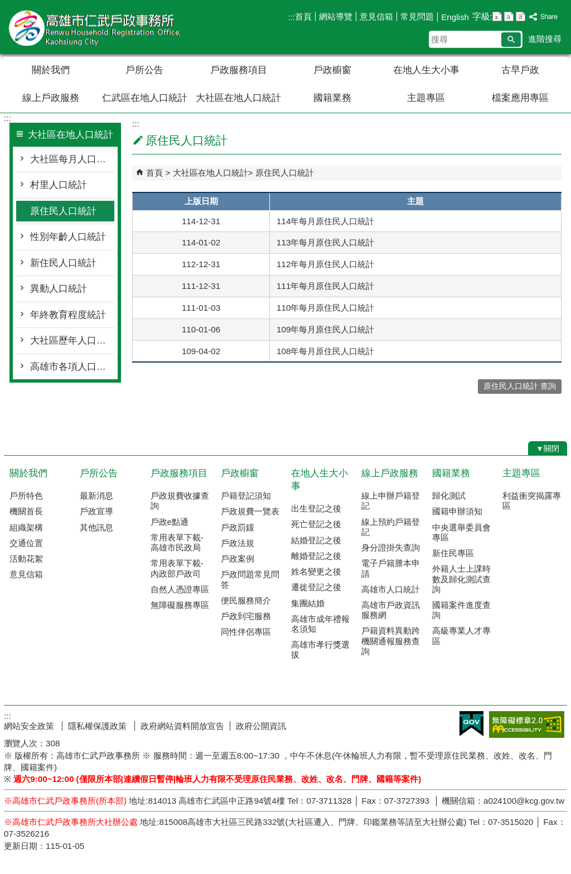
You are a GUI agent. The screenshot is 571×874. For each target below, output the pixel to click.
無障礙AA (526, 724)
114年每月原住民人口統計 (325, 221)
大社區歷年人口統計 (72, 340)
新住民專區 (453, 553)
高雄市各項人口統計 (72, 366)
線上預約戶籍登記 (390, 527)
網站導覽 (335, 16)
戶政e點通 (169, 522)
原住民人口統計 (63, 211)
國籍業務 (332, 98)
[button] (511, 39)
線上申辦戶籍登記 (390, 500)
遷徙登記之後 (316, 587)
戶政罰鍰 (237, 527)
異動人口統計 (58, 288)
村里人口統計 (58, 185)
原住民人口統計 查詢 (519, 386)
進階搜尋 (545, 39)
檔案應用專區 (520, 98)
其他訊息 (96, 527)
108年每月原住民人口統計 (325, 351)
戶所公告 (144, 70)
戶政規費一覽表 (250, 511)
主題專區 (426, 98)
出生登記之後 (316, 508)
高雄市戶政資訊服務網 (390, 610)
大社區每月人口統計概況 (72, 159)
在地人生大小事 (426, 70)
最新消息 (96, 495)
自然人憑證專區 (180, 589)
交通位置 (26, 543)
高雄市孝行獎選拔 (320, 649)
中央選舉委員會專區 (461, 532)
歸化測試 (449, 495)
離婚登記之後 (316, 556)
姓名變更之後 (316, 571)
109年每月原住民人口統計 (325, 329)
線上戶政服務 (50, 98)
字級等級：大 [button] (520, 16)
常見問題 (417, 16)
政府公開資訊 (261, 726)
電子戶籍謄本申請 (390, 568)
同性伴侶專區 (246, 631)
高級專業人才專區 (461, 635)
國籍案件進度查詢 (461, 610)
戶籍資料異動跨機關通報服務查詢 (390, 640)
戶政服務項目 (238, 70)
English (455, 17)
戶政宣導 (96, 511)
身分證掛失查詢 (390, 547)
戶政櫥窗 (332, 70)
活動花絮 (26, 558)
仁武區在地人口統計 (144, 98)
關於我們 (51, 70)
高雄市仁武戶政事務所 (98, 27)
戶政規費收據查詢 (180, 500)
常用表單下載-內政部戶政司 (177, 568)
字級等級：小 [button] (497, 16)
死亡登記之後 (316, 524)
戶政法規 (237, 543)
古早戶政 (520, 70)
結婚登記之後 (316, 540)
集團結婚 (308, 603)
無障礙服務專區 (180, 605)
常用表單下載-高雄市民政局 (177, 542)
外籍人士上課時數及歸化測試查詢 (461, 578)
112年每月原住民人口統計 (325, 264)
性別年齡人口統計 (68, 236)
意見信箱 (376, 16)
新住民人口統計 (63, 263)
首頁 (303, 16)
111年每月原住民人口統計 (325, 286)
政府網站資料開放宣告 (182, 726)
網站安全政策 (30, 726)
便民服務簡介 (246, 600)
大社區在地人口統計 (238, 98)
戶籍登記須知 (246, 495)
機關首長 (26, 511)
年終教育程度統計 (68, 315)
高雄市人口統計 (390, 589)
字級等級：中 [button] (509, 16)
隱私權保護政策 (98, 726)
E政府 (471, 723)
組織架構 (26, 527)
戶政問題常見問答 (250, 579)
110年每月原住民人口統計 (325, 307)
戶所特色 (26, 495)
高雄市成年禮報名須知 (320, 624)
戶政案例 (237, 558)
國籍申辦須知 (457, 511)
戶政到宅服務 (246, 616)
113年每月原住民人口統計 (325, 242)
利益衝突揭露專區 (531, 500)
